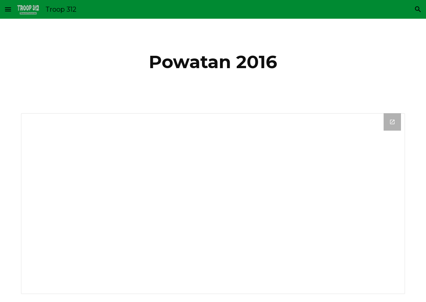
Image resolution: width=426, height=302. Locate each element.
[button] (8, 9)
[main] (212, 62)
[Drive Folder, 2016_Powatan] (213, 203)
